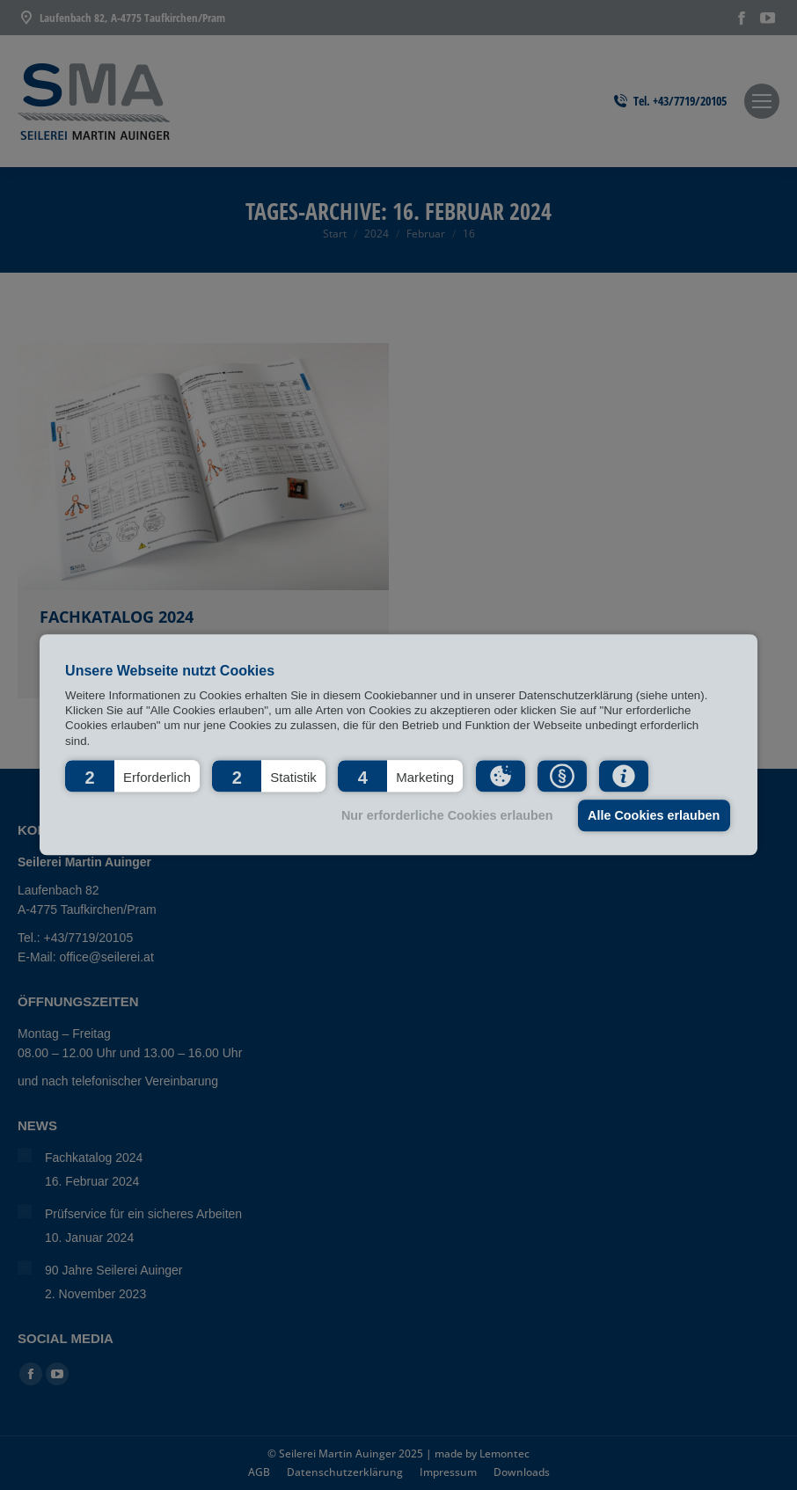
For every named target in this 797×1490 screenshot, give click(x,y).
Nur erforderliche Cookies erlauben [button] (447, 815)
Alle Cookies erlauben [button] (654, 815)
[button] (132, 776)
